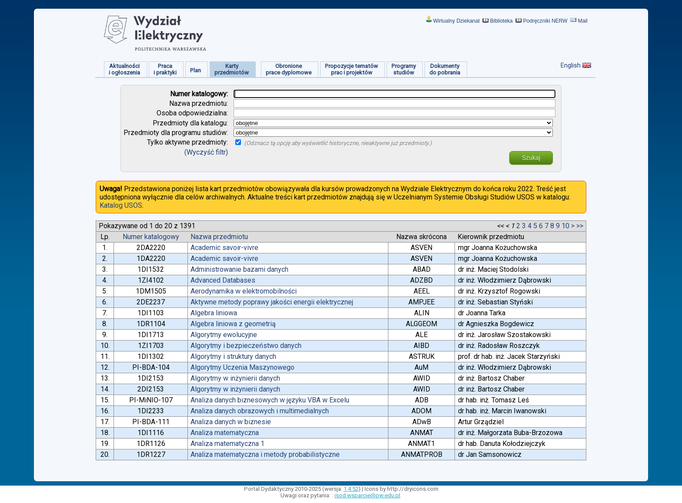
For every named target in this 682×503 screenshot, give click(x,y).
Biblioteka (501, 21)
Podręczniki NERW (545, 21)
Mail (583, 21)
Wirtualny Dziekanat (456, 21)
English (571, 65)
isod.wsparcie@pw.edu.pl (367, 495)
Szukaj (531, 157)
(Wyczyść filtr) (206, 152)
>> (579, 226)
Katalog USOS (121, 205)
